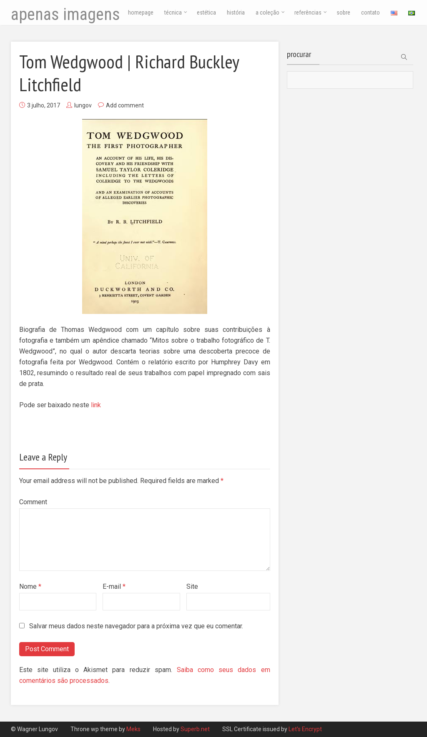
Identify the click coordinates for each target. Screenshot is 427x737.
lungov (83, 105)
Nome (30, 586)
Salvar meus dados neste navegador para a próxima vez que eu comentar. (136, 626)
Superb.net (196, 729)
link (96, 405)
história (236, 12)
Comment (33, 502)
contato (370, 12)
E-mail (114, 586)
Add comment (125, 105)
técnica (173, 12)
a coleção (267, 12)
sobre (343, 12)
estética (206, 12)
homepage (140, 12)
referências (308, 12)
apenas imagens (65, 14)
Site (192, 586)
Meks (134, 729)
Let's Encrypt (305, 729)
